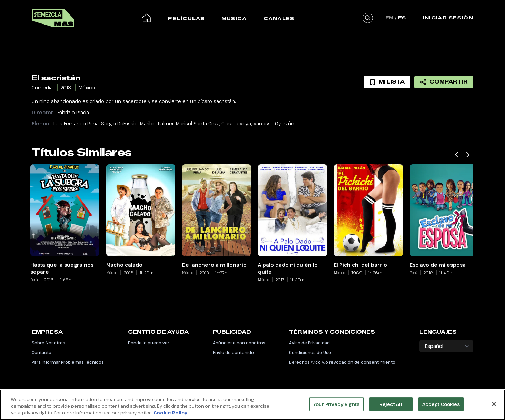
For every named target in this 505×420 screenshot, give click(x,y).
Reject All (390, 407)
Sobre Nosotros (48, 342)
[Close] (494, 406)
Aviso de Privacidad (309, 342)
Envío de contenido (233, 352)
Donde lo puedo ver (148, 342)
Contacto (41, 352)
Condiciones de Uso (310, 352)
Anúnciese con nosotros (239, 342)
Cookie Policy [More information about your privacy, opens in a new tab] (170, 416)
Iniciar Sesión (448, 17)
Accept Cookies (441, 407)
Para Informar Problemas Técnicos (68, 362)
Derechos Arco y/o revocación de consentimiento (342, 362)
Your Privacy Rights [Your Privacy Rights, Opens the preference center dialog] (336, 407)
